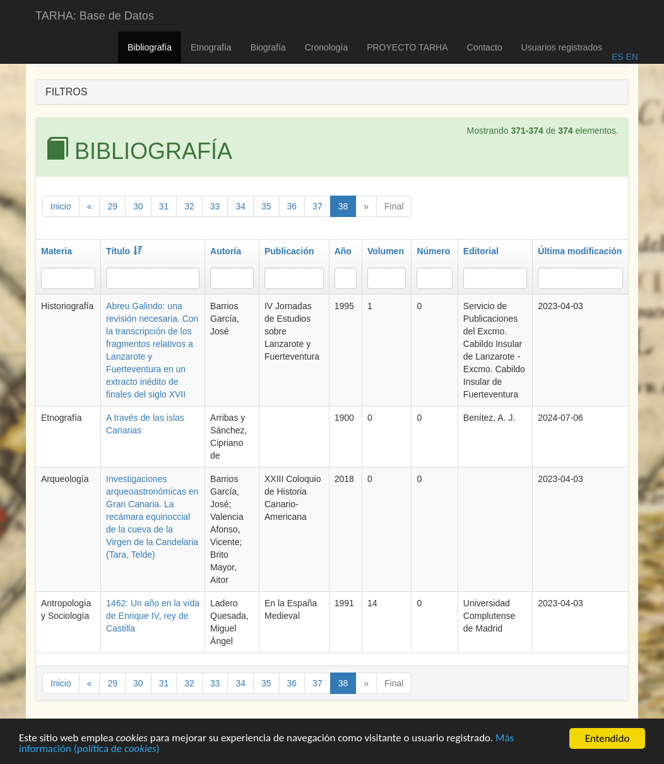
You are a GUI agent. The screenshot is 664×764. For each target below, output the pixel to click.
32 (189, 206)
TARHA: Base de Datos (94, 15)
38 (343, 206)
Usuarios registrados (561, 47)
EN (631, 57)
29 (112, 206)
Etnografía (211, 47)
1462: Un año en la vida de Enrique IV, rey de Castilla (152, 615)
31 (164, 206)
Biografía (268, 47)
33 (215, 206)
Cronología (326, 47)
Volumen (385, 251)
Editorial (481, 251)
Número (433, 251)
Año (343, 251)
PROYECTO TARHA (407, 47)
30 (138, 206)
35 (266, 206)
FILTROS (66, 91)
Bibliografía (149, 47)
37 (317, 206)
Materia (56, 251)
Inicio (60, 206)
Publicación (289, 251)
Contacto (484, 47)
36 (292, 206)
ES (618, 57)
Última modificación (580, 251)
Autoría (225, 251)
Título (124, 251)
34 (240, 206)
